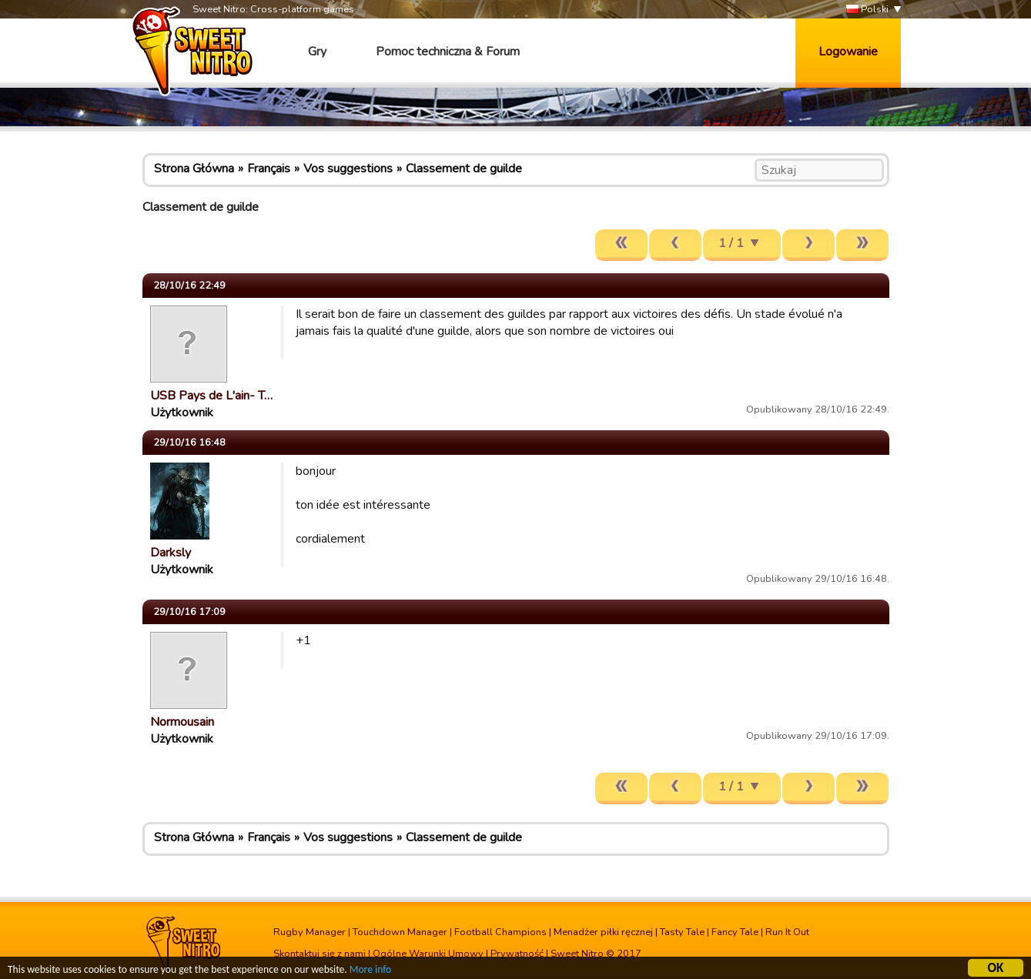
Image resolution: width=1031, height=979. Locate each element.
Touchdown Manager (400, 932)
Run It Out (787, 932)
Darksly (170, 552)
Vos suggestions (348, 168)
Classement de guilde (464, 168)
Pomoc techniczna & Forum (448, 51)
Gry (317, 51)
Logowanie (848, 51)
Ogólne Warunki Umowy (428, 954)
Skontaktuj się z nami (319, 954)
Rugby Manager (309, 932)
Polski (867, 9)
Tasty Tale (682, 932)
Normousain (182, 721)
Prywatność (517, 954)
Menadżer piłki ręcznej (603, 932)
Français (268, 168)
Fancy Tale (734, 932)
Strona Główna (194, 168)
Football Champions (500, 932)
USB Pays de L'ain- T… (211, 395)
